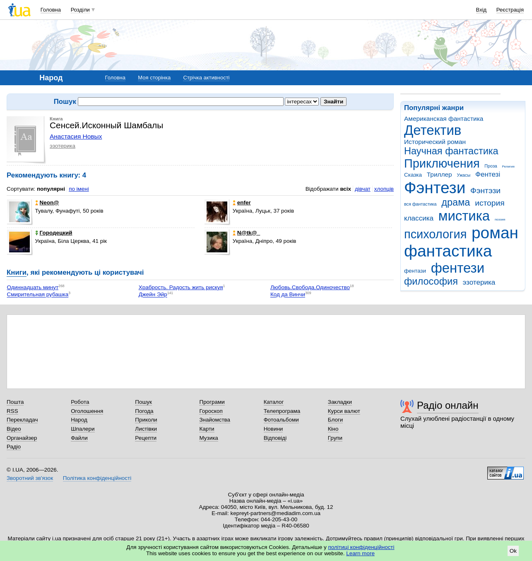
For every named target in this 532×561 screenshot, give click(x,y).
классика (418, 218)
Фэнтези (434, 188)
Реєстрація (510, 10)
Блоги (335, 420)
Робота (80, 402)
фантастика (448, 251)
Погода (144, 411)
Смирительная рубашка (38, 295)
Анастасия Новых (76, 136)
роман (495, 233)
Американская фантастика (443, 118)
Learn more (360, 553)
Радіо (14, 447)
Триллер (439, 174)
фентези (457, 268)
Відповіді (275, 438)
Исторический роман (435, 141)
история (489, 203)
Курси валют (344, 411)
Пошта (15, 402)
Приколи (146, 420)
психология (435, 234)
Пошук (143, 402)
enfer (242, 202)
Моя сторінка (154, 77)
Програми (211, 402)
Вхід (481, 10)
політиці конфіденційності (361, 547)
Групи (335, 438)
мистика (464, 215)
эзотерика (479, 282)
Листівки (146, 429)
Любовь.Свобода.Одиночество (310, 287)
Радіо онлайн (448, 405)
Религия (508, 166)
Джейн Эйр (153, 295)
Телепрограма (282, 411)
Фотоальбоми (281, 420)
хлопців (384, 189)
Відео (14, 429)
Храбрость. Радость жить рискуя (181, 287)
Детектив (432, 130)
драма (455, 202)
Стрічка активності (206, 77)
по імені (79, 189)
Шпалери (82, 429)
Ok (513, 551)
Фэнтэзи (485, 190)
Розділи (80, 10)
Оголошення (87, 411)
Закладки (340, 402)
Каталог (274, 402)
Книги (16, 272)
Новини (273, 429)
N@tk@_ (246, 233)
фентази (415, 271)
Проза (490, 165)
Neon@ (47, 202)
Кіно (333, 429)
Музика (208, 438)
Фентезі (487, 174)
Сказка (413, 175)
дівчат (363, 189)
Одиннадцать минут (32, 287)
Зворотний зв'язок (30, 478)
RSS (12, 411)
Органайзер (22, 438)
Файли (79, 438)
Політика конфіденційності (97, 478)
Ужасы (463, 175)
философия (431, 281)
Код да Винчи (287, 295)
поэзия (500, 219)
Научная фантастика (451, 151)
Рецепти (145, 438)
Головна (51, 10)
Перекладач (22, 420)
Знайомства (214, 420)
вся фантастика (420, 203)
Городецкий (53, 233)
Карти (206, 429)
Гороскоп (210, 411)
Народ (79, 420)
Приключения (442, 163)
